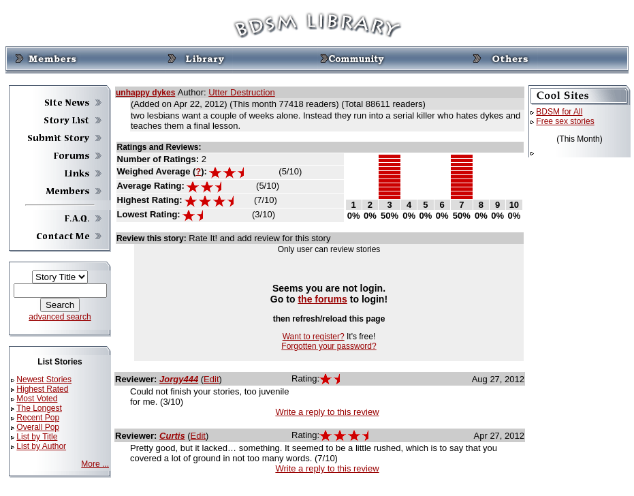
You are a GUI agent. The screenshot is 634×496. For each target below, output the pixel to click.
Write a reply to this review (327, 412)
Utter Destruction (241, 92)
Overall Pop (37, 427)
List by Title (36, 436)
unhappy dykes (145, 92)
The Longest (39, 408)
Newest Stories (44, 379)
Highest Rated (42, 389)
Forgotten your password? (328, 346)
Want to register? (314, 336)
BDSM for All (559, 112)
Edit (211, 379)
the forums (322, 299)
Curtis (172, 436)
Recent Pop (37, 417)
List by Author (41, 446)
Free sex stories (565, 121)
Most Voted (36, 398)
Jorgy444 (178, 379)
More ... (95, 464)
